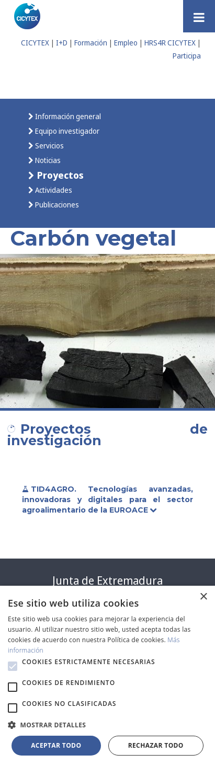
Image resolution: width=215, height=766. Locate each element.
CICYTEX (35, 43)
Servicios (48, 145)
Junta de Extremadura (107, 580)
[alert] (107, 676)
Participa (187, 56)
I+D (61, 43)
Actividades (52, 190)
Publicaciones (56, 205)
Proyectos (59, 174)
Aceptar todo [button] (56, 745)
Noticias (47, 160)
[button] (12, 666)
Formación (90, 43)
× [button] (203, 597)
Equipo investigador (66, 131)
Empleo (126, 43)
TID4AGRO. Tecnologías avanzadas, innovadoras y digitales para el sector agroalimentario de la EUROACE (107, 499)
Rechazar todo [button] (156, 745)
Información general (67, 116)
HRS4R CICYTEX (170, 43)
